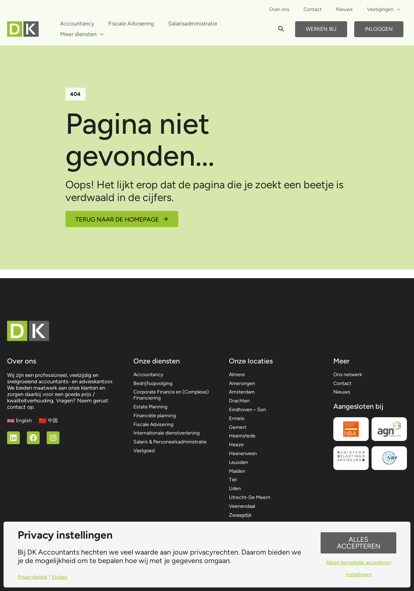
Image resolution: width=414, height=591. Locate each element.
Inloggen (379, 29)
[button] (281, 30)
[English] (20, 413)
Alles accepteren (358, 542)
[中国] (49, 413)
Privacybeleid (33, 577)
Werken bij (321, 29)
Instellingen (358, 575)
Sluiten (62, 577)
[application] (399, 9)
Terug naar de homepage (119, 220)
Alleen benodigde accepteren (358, 563)
